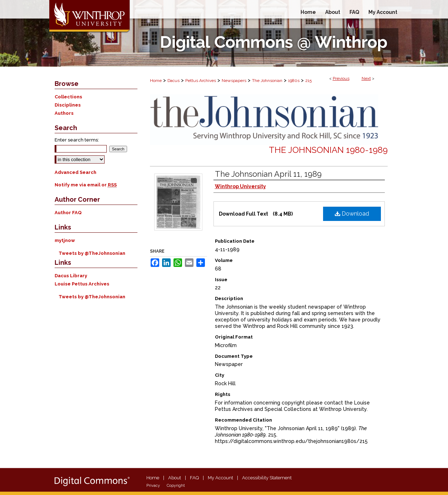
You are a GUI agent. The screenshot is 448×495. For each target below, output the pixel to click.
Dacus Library (71, 275)
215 (308, 80)
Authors (64, 113)
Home (156, 80)
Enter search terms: (77, 140)
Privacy (153, 485)
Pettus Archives (200, 80)
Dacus (173, 80)
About (174, 477)
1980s (293, 80)
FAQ (194, 477)
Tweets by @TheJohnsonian (92, 253)
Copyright (176, 485)
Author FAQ (68, 212)
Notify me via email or (86, 184)
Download (352, 213)
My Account (220, 477)
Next (366, 78)
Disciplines (68, 105)
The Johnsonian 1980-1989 (328, 150)
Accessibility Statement (267, 477)
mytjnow (65, 240)
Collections (68, 96)
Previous (341, 78)
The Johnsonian (267, 80)
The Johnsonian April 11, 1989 (268, 174)
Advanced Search (75, 172)
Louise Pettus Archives (82, 284)
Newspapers (234, 80)
